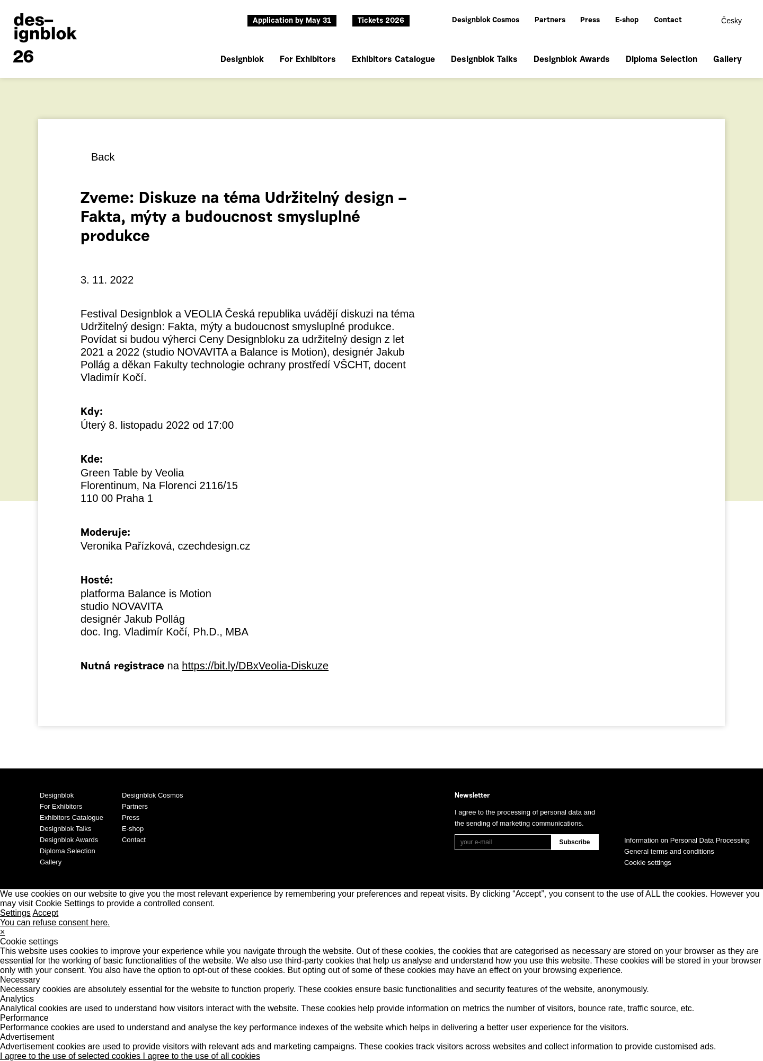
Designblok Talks (484, 60)
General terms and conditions (669, 851)
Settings (15, 912)
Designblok (242, 60)
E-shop (626, 20)
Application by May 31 (292, 21)
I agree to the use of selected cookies (71, 1055)
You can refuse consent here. (55, 922)
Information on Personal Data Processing (687, 840)
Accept (45, 912)
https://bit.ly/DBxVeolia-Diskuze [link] (255, 665)
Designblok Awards (572, 60)
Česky (731, 20)
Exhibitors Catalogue (393, 60)
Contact (668, 20)
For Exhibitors (308, 60)
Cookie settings (647, 863)
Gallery (727, 60)
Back (102, 157)
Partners (550, 20)
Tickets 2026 (381, 21)
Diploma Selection (661, 60)
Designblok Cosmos (485, 20)
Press (590, 20)
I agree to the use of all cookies (201, 1055)
